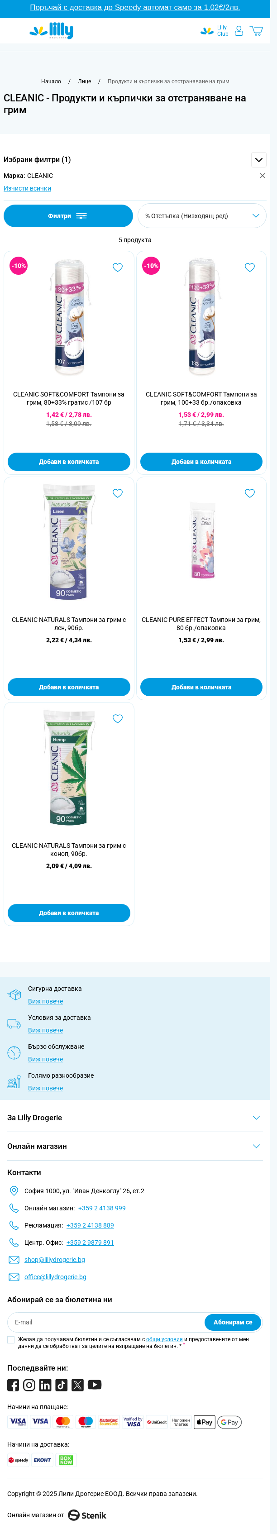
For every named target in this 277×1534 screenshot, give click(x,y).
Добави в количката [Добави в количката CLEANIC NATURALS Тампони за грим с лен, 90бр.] (69, 687)
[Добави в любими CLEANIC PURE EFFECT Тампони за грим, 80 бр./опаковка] (250, 493)
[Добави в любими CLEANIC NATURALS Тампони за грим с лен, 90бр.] (118, 493)
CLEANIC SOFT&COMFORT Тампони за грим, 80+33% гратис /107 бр (68, 398)
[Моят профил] (239, 31)
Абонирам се (233, 1322)
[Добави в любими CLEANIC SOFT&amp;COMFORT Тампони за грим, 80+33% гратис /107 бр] (118, 267)
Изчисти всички (27, 188)
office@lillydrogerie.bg (55, 1277)
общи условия (164, 1339)
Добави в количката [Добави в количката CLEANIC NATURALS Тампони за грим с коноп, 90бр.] (69, 913)
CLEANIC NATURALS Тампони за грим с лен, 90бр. (69, 623)
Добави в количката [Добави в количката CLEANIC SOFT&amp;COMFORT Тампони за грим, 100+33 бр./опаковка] (201, 461)
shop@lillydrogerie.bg (54, 1259)
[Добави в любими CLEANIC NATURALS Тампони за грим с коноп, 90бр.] (118, 719)
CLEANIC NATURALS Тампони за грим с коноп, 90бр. (69, 849)
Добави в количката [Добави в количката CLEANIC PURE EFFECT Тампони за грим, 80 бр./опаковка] (201, 687)
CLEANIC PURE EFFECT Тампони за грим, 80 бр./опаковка (201, 623)
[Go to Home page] (51, 31)
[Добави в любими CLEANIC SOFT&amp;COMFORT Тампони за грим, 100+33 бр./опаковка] (250, 267)
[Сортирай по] (202, 215)
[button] (135, 159)
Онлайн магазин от (56, 1515)
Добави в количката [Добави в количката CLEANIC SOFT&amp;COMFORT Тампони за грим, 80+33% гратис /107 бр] (69, 461)
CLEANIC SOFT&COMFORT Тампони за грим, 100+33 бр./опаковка (201, 398)
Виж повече (45, 1001)
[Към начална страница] (51, 81)
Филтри (68, 216)
